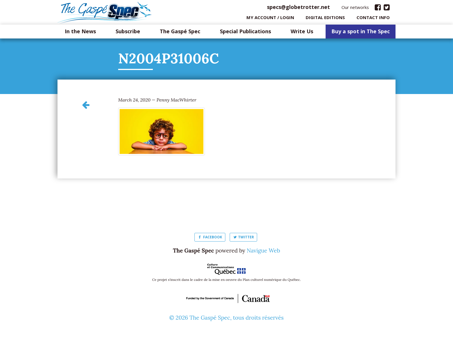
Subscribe (128, 33)
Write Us (302, 33)
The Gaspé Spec (180, 33)
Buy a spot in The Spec (360, 33)
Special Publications (245, 33)
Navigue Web (263, 251)
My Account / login (270, 19)
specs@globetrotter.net (298, 8)
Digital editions (325, 19)
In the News (80, 33)
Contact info (373, 19)
